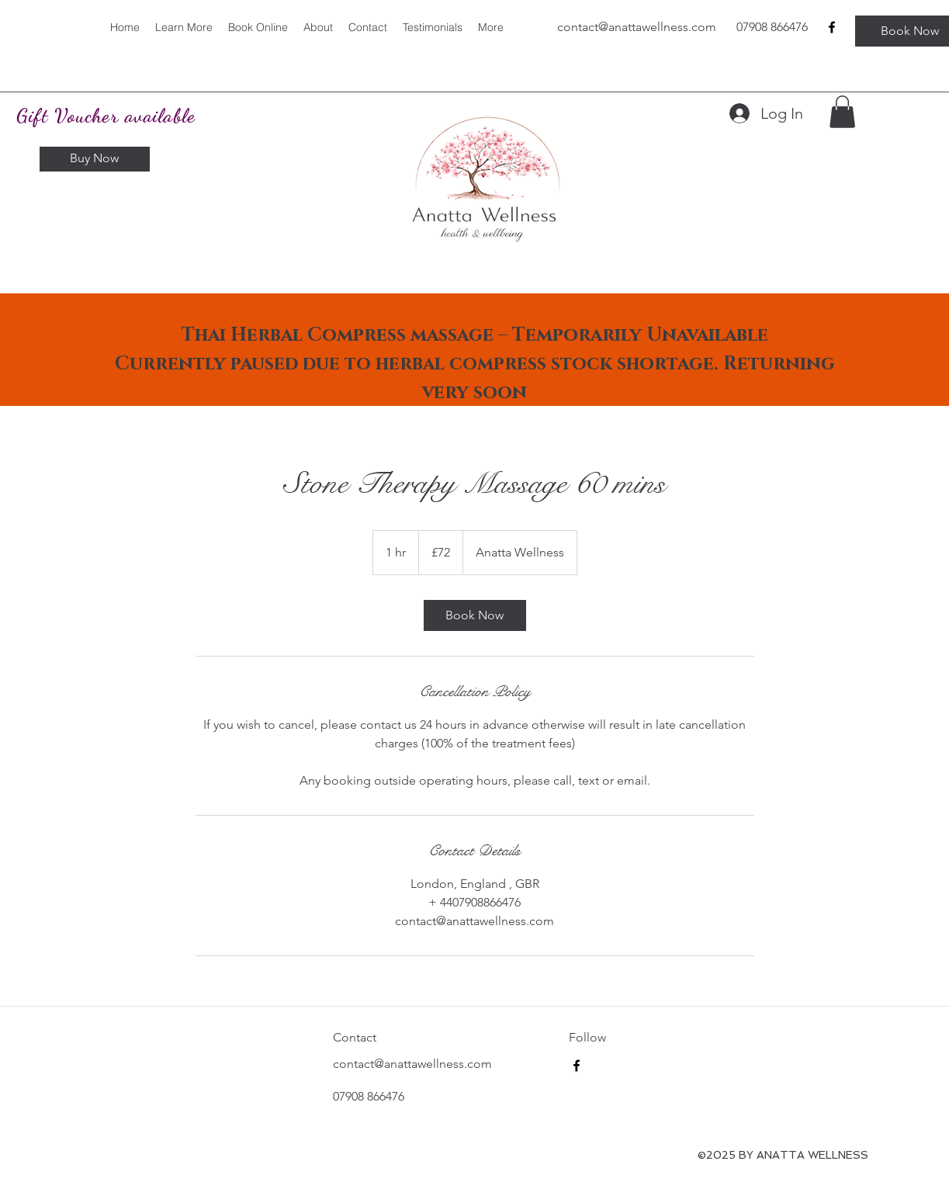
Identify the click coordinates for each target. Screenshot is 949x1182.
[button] (842, 111)
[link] (475, 615)
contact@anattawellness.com (412, 1063)
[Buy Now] (95, 159)
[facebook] (832, 27)
